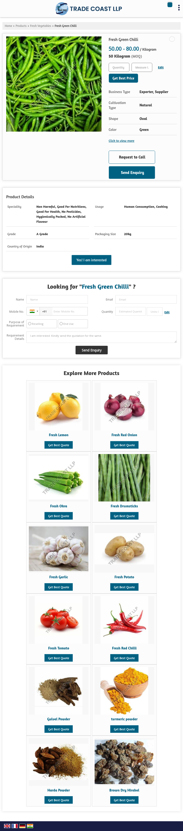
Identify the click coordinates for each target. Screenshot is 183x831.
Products (20, 26)
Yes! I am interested (91, 260)
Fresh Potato (124, 577)
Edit (161, 67)
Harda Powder (58, 790)
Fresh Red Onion (124, 435)
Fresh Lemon (58, 435)
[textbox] (142, 67)
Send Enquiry (132, 172)
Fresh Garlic (58, 577)
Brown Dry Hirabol (124, 790)
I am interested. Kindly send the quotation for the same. (101, 337)
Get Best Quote (58, 445)
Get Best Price (123, 78)
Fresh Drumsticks (124, 506)
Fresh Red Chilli (124, 648)
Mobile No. (16, 312)
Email (109, 299)
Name (20, 299)
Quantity (107, 312)
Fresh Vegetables (40, 26)
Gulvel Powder (58, 719)
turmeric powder (124, 719)
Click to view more (121, 140)
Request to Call (132, 156)
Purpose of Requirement (15, 324)
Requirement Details (15, 337)
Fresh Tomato (58, 648)
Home (8, 26)
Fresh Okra (58, 506)
